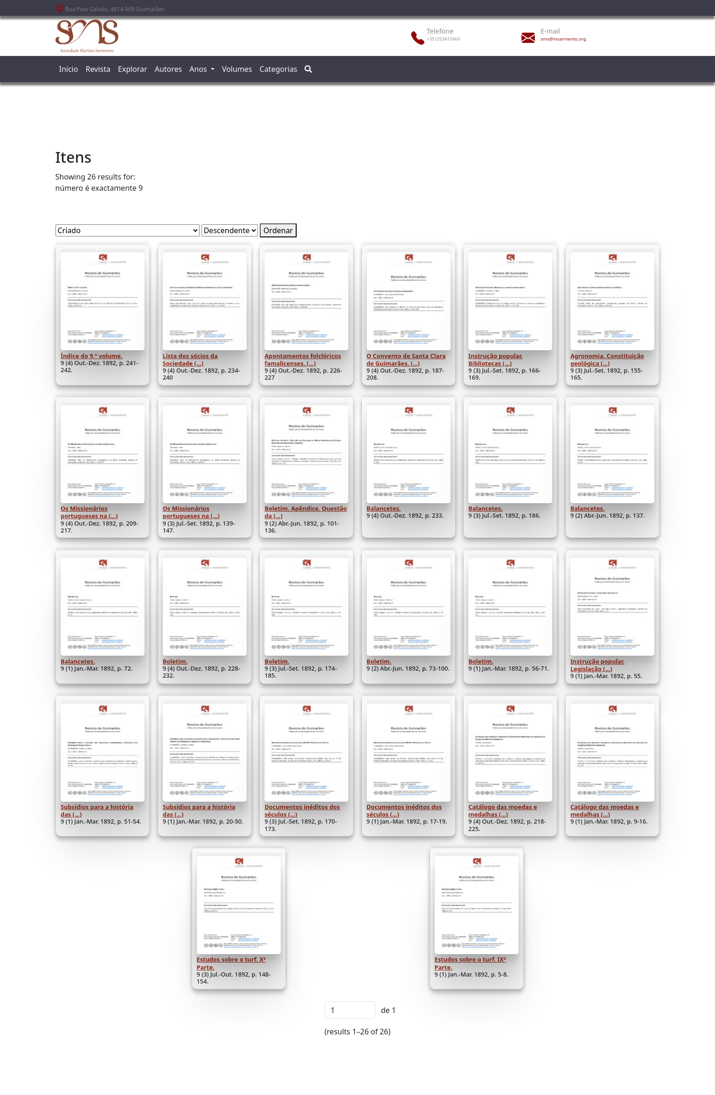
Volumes (237, 69)
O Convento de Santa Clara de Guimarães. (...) (406, 359)
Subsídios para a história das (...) (97, 810)
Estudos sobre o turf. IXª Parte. (470, 963)
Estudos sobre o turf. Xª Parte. (231, 963)
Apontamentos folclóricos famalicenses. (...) (302, 359)
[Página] (350, 1010)
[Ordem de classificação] (229, 230)
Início (68, 69)
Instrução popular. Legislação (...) (597, 665)
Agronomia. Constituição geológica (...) (607, 359)
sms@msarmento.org (563, 39)
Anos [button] (199, 69)
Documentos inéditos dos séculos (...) (302, 810)
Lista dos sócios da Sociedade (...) (190, 359)
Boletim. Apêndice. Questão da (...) (305, 512)
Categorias (279, 69)
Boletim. (175, 661)
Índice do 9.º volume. (92, 356)
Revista (97, 69)
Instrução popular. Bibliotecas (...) (495, 359)
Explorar (132, 69)
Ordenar (278, 230)
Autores (168, 69)
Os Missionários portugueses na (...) (89, 512)
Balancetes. (384, 508)
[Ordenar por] (128, 230)
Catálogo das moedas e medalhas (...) (502, 810)
